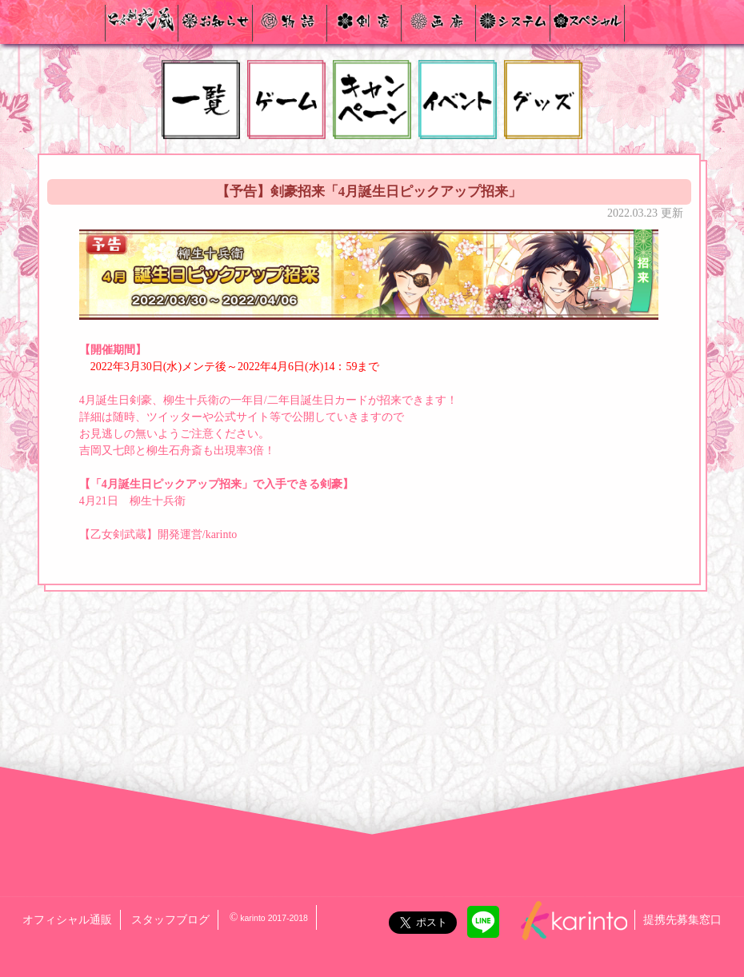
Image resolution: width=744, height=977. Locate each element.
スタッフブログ (170, 920)
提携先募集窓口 (682, 920)
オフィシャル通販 (67, 920)
